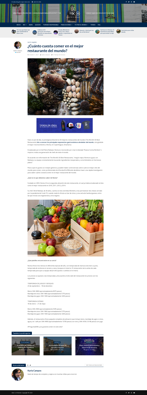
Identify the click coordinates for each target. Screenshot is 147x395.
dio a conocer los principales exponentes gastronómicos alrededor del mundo (65, 142)
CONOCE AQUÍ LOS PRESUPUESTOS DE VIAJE (100, 13)
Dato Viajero (32, 42)
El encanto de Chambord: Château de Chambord (25, 346)
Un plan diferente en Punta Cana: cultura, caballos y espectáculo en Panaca (65, 32)
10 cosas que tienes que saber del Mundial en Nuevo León (23, 31)
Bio (24, 25)
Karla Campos (17, 51)
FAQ (99, 25)
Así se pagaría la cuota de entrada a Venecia (57, 346)
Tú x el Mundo (25, 342)
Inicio (19, 25)
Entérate (57, 342)
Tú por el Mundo (81, 25)
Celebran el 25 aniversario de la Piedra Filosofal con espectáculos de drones (45, 32)
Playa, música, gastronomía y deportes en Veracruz (89, 346)
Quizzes (38, 25)
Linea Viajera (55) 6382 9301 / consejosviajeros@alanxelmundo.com (37, 13)
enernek (18, 52)
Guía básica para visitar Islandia (127, 31)
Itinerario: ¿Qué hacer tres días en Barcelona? (86, 31)
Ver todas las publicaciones (94, 365)
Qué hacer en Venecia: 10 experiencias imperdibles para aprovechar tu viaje (107, 31)
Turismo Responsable (50, 25)
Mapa (31, 25)
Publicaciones (66, 25)
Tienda (92, 25)
